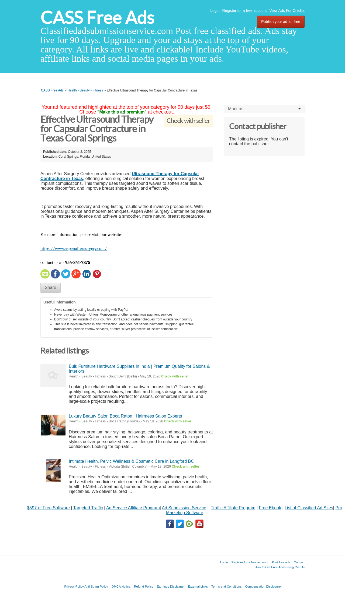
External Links (198, 586)
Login (214, 10)
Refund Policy (143, 586)
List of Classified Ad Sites (309, 508)
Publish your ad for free (280, 21)
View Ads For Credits (287, 10)
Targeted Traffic (88, 508)
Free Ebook (270, 508)
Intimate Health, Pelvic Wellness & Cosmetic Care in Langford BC (131, 461)
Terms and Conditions (226, 586)
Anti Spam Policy (96, 586)
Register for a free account (244, 10)
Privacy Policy (74, 586)
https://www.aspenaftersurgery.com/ (73, 248)
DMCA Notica (121, 586)
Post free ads (281, 562)
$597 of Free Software (48, 508)
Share (50, 287)
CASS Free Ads (97, 17)
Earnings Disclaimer (171, 586)
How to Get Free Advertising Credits (280, 567)
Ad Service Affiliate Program (133, 508)
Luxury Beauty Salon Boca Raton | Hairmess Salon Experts (125, 416)
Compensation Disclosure (263, 586)
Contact (299, 562)
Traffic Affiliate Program (233, 508)
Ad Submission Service (184, 508)
